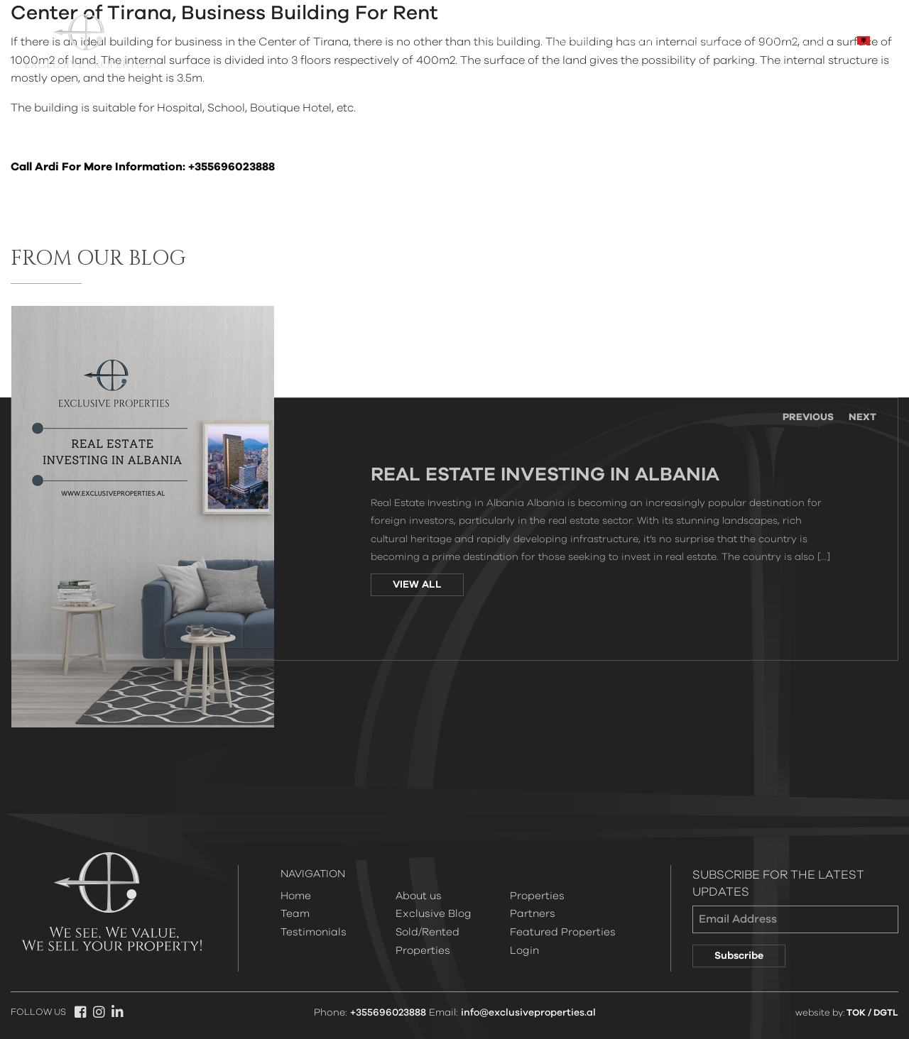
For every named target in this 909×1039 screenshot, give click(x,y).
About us (707, 41)
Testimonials (314, 932)
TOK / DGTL (872, 1013)
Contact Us (794, 41)
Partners (532, 913)
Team (636, 41)
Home (487, 41)
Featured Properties (563, 932)
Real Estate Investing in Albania (545, 475)
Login (524, 950)
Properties (562, 41)
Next (862, 417)
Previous (808, 417)
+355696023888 (388, 1013)
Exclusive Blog (434, 913)
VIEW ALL (417, 585)
